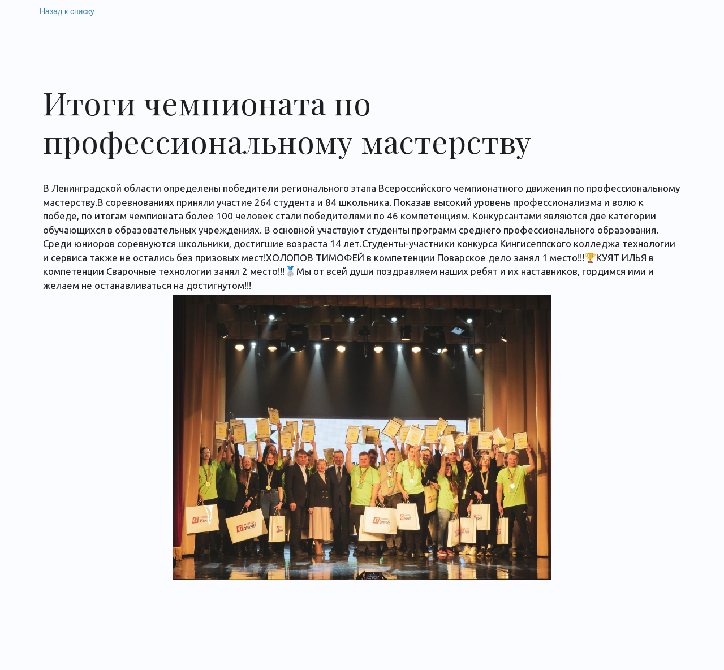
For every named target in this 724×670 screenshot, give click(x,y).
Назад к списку (67, 11)
